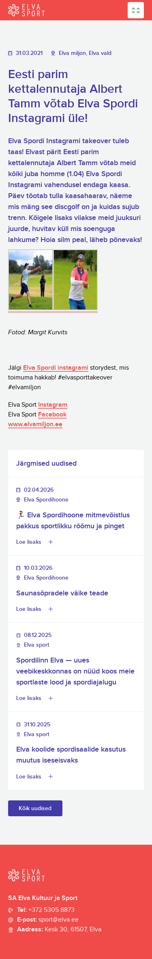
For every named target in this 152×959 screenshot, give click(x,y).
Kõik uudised (35, 808)
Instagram (52, 405)
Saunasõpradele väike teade (62, 593)
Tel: (46, 910)
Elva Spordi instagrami (55, 368)
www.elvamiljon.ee (35, 424)
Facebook (52, 414)
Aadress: (59, 930)
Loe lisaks (28, 541)
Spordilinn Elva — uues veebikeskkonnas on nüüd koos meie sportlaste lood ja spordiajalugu (75, 671)
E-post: (48, 920)
